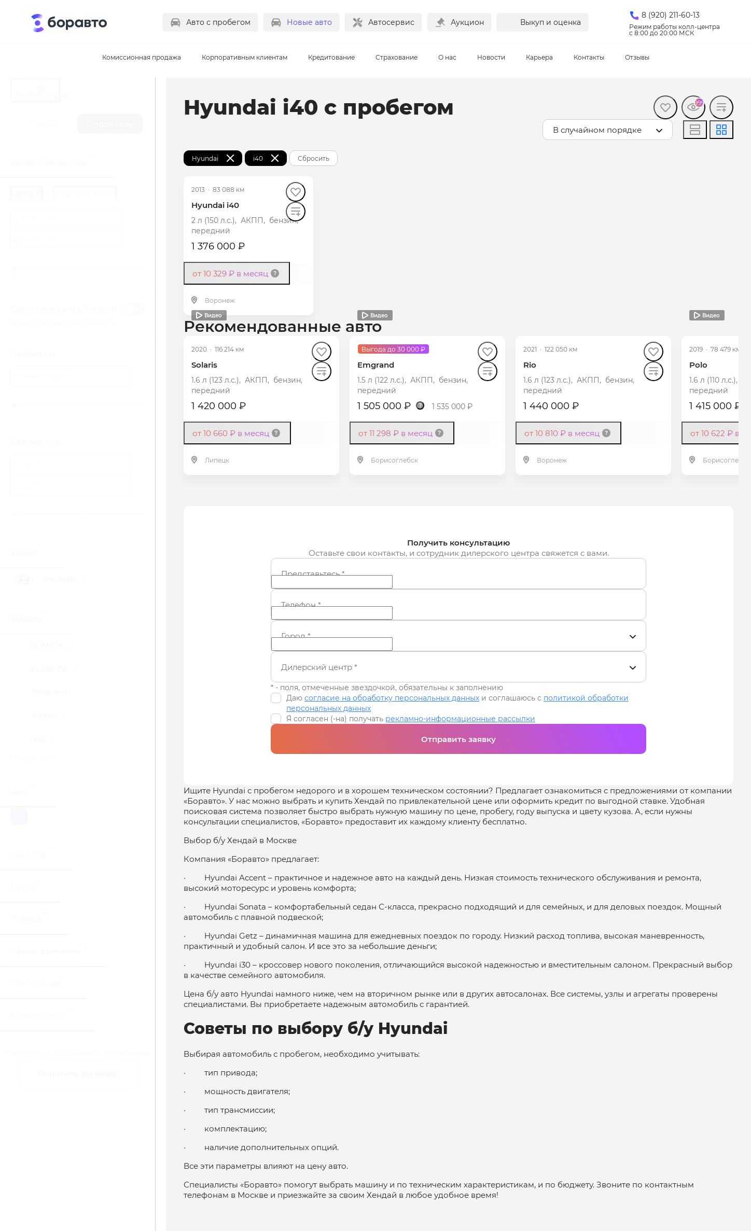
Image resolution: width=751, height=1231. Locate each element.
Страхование (397, 57)
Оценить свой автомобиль (63, 322)
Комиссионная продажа (141, 57)
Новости (491, 57)
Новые (44, 124)
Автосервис (391, 22)
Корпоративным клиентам (244, 57)
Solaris (204, 364)
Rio (529, 364)
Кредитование (331, 57)
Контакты (589, 57)
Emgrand (375, 364)
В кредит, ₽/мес (85, 192)
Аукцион (467, 22)
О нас (447, 57)
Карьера (539, 57)
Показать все (31, 757)
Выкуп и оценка (550, 22)
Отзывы (637, 57)
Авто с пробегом (218, 22)
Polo (698, 364)
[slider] (15, 268)
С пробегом (110, 124)
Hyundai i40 (215, 205)
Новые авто (309, 22)
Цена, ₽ (26, 192)
